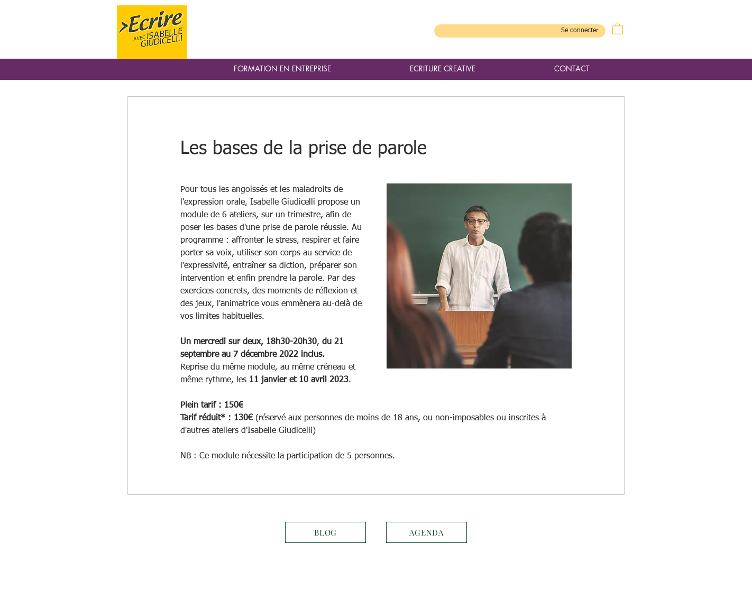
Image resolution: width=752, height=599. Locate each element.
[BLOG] (325, 532)
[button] (617, 28)
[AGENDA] (426, 532)
